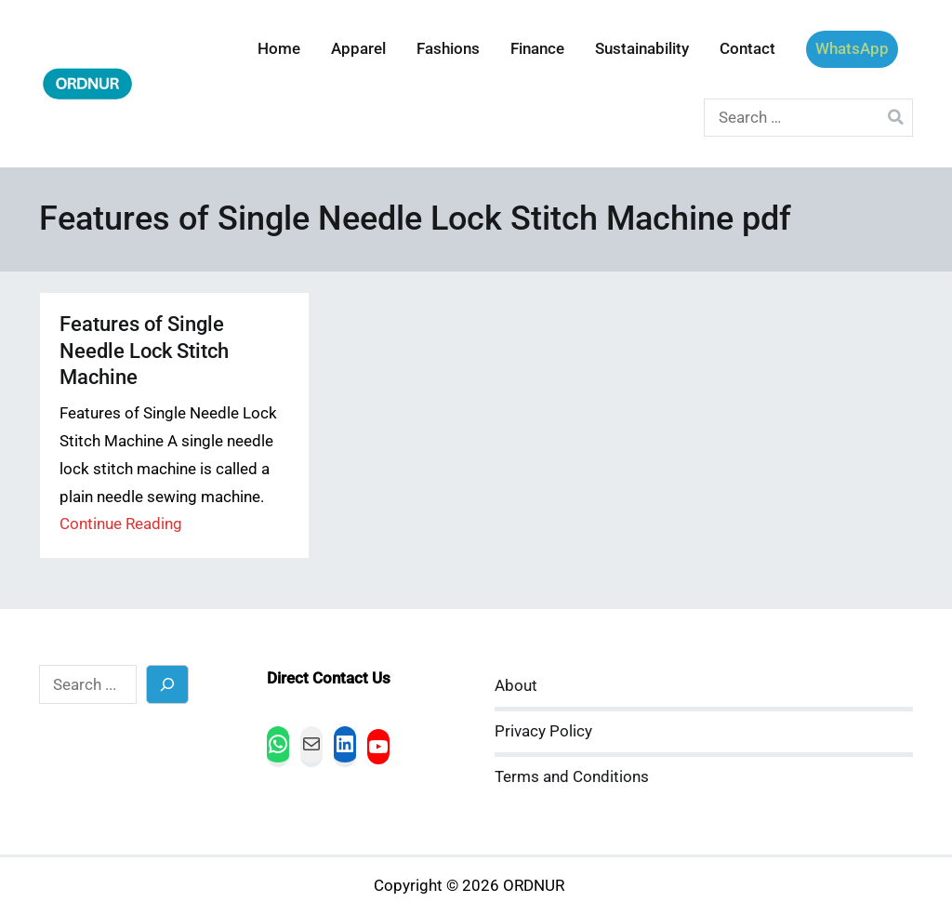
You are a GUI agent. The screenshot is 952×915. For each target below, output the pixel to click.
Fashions (448, 49)
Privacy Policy (543, 731)
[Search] (168, 684)
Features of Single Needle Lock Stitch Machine (144, 350)
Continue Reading (121, 524)
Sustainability (642, 49)
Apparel (358, 49)
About (516, 686)
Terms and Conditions (572, 777)
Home (279, 49)
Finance (537, 49)
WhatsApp (852, 49)
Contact (747, 49)
